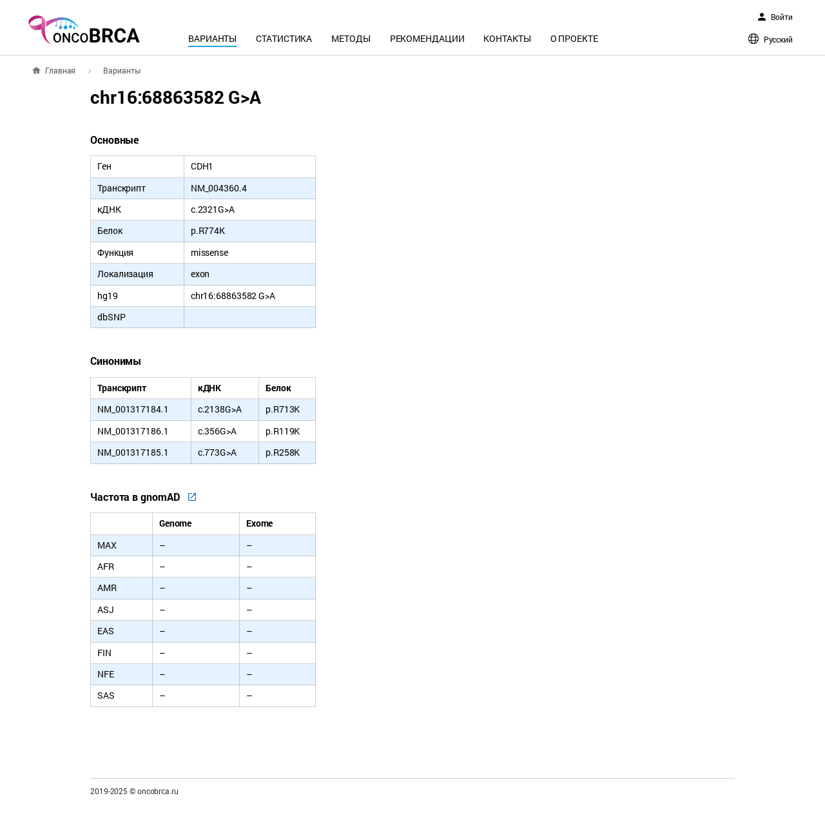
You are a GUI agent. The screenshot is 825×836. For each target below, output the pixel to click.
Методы (350, 38)
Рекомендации (427, 38)
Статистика (284, 38)
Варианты (212, 38)
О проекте (574, 38)
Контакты (506, 38)
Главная (60, 70)
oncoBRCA (83, 29)
